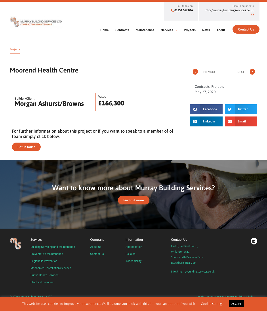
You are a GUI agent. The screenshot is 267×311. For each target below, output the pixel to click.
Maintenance (145, 30)
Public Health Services (45, 275)
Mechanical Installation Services (51, 268)
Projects (190, 30)
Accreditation (134, 246)
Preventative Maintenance (47, 254)
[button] (206, 109)
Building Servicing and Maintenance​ (53, 246)
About (221, 30)
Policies (130, 254)
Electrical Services (42, 282)
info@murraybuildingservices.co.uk (193, 271)
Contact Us (97, 254)
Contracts (122, 30)
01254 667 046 (183, 10)
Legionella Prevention (44, 261)
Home (104, 30)
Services (169, 30)
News (206, 30)
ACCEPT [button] (236, 303)
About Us (95, 246)
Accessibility (133, 261)
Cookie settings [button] (212, 303)
